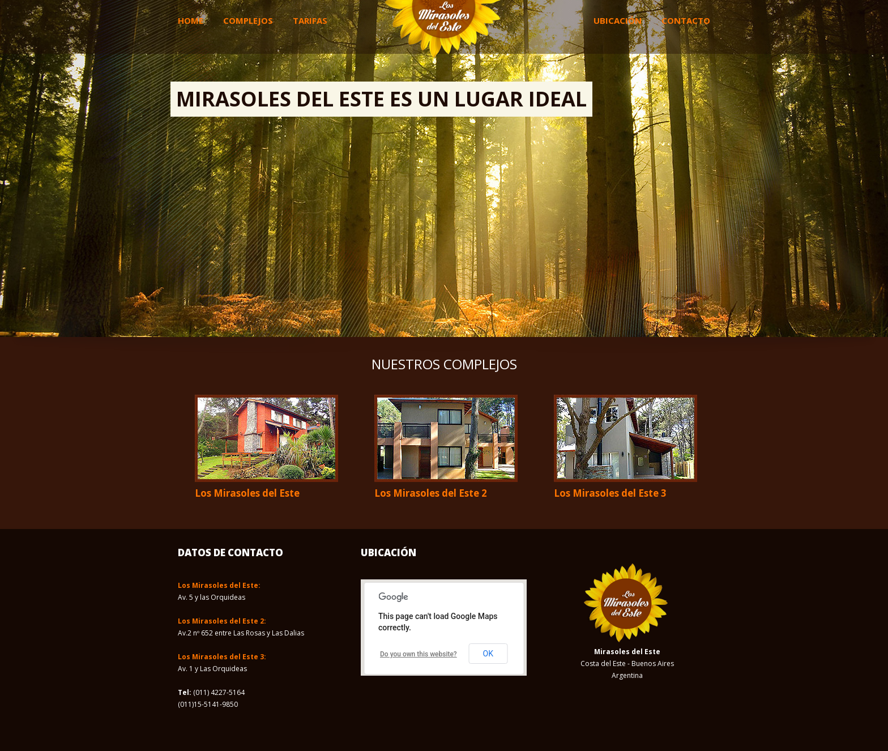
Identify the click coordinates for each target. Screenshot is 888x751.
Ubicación (618, 20)
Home (190, 20)
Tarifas (310, 20)
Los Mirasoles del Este (247, 493)
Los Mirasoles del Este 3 (610, 493)
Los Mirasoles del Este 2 (430, 493)
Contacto (685, 20)
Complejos (248, 20)
